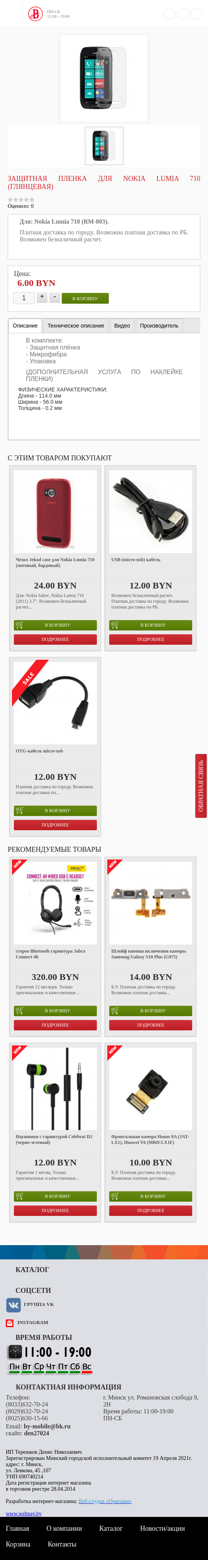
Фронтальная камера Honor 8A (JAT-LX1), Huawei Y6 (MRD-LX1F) (150, 1139)
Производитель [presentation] (159, 326)
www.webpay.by (24, 1514)
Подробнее (55, 639)
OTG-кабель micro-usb (39, 751)
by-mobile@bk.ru (47, 1426)
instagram (32, 1322)
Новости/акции (162, 1528)
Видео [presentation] (122, 326)
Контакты (62, 1544)
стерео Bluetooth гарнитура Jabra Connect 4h (50, 954)
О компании (64, 1528)
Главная (17, 1528)
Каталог (111, 1528)
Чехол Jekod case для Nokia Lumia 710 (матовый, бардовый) (55, 562)
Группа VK (39, 1304)
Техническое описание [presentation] (75, 326)
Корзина (18, 1544)
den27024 (36, 1433)
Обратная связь (201, 786)
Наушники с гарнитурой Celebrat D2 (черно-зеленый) (54, 1139)
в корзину (85, 298)
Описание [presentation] (25, 326)
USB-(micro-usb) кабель (135, 559)
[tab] (25, 326)
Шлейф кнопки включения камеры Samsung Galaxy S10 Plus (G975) (148, 954)
